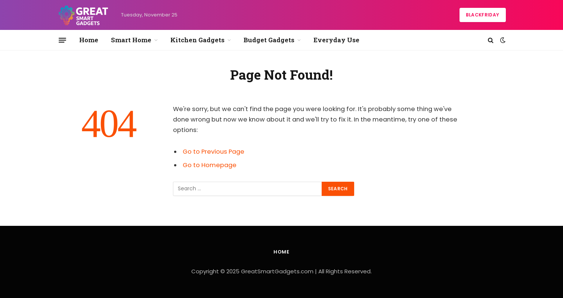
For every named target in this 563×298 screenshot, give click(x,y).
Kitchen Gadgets (197, 40)
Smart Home (131, 40)
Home (88, 40)
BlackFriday (482, 15)
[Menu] (62, 40)
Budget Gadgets (269, 40)
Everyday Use (336, 40)
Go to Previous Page (213, 151)
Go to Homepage (209, 165)
